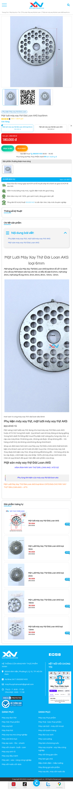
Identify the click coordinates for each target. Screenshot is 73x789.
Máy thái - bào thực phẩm (49, 722)
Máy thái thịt (7, 730)
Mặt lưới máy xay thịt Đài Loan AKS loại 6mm (56, 12)
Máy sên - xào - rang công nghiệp (16, 760)
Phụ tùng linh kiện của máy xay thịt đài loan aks (37, 478)
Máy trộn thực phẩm (11, 722)
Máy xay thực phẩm (47, 718)
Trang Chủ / (5, 12)
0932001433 (30, 202)
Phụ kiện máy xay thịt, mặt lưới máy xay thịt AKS (29, 239)
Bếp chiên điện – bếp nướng (50, 763)
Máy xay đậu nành (10, 756)
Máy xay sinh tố (8, 752)
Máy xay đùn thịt (9, 718)
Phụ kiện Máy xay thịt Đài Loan (31, 12)
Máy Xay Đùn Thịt (15, 12)
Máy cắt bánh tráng (47, 730)
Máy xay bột (7, 726)
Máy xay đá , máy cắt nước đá (51, 772)
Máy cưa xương (45, 739)
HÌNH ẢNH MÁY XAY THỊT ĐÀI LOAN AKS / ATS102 (36, 468)
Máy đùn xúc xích (45, 735)
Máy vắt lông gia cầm (47, 755)
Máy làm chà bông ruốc (48, 743)
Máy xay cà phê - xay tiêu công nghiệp (52, 748)
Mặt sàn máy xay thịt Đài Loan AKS (23, 243)
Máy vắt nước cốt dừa (11, 764)
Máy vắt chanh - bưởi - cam (14, 747)
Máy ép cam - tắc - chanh (13, 743)
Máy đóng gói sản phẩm (49, 767)
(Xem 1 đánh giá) (17, 119)
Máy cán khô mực (9, 739)
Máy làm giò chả (45, 759)
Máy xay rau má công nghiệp (14, 735)
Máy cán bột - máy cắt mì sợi (51, 726)
